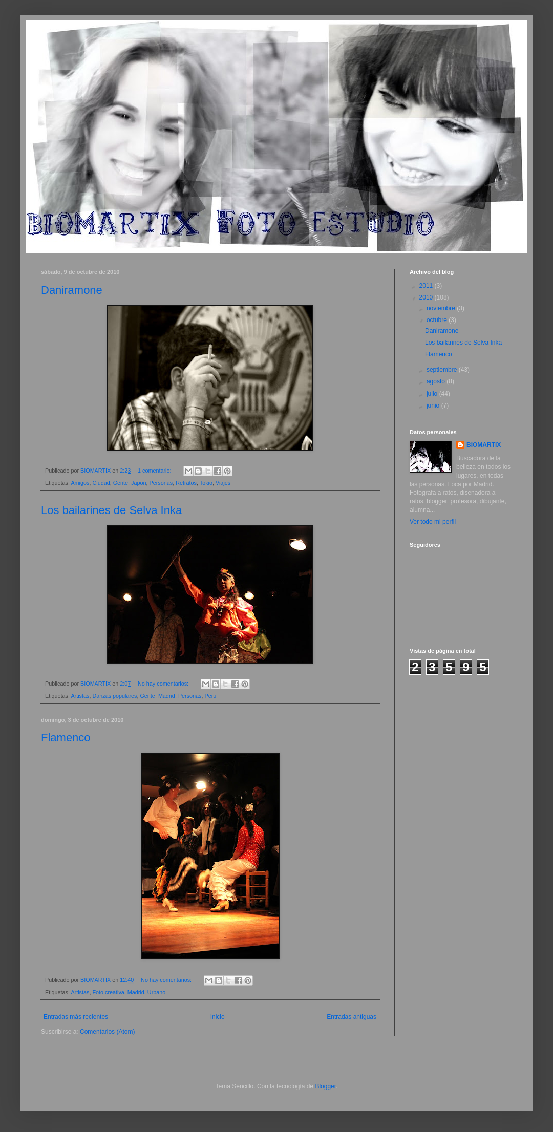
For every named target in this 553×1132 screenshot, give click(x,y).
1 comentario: (155, 470)
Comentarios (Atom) (107, 1031)
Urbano (156, 992)
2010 (427, 297)
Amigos (80, 483)
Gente (120, 483)
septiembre (443, 369)
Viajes (223, 483)
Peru (211, 696)
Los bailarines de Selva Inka (111, 510)
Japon (138, 483)
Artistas (80, 696)
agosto (436, 381)
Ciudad (101, 483)
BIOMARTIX (483, 444)
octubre (438, 320)
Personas (161, 483)
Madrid (166, 696)
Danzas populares (114, 696)
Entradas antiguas (351, 1016)
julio (433, 393)
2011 (427, 285)
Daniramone (71, 290)
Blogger (325, 1086)
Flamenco (66, 737)
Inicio (217, 1016)
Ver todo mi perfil (433, 521)
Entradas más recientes (76, 1016)
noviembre (442, 308)
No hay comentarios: (164, 683)
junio (434, 405)
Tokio (206, 483)
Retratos (186, 483)
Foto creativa (108, 992)
